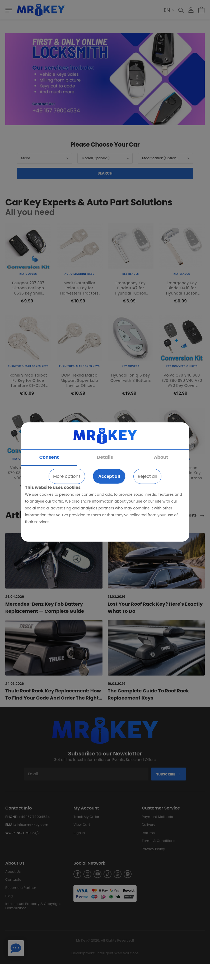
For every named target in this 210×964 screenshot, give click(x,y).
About (161, 457)
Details (105, 457)
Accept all (109, 476)
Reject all (147, 476)
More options (67, 476)
